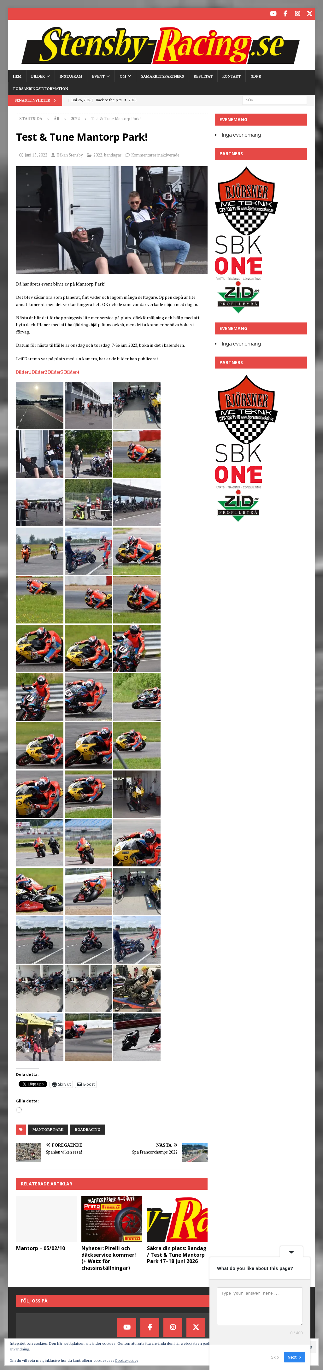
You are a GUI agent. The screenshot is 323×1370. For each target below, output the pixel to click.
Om (123, 75)
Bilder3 (55, 371)
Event (98, 75)
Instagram (71, 75)
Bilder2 (39, 371)
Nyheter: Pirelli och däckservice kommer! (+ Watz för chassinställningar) (108, 1257)
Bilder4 (71, 371)
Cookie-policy (126, 1360)
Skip (275, 1357)
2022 (97, 154)
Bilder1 (23, 371)
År (56, 118)
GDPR (255, 75)
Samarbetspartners (162, 75)
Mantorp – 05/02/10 (40, 1247)
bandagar (112, 154)
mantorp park (47, 1128)
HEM (17, 75)
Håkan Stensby (69, 154)
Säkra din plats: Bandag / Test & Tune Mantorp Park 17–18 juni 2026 (177, 1254)
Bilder (38, 75)
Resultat (203, 75)
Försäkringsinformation (40, 87)
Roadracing (87, 1128)
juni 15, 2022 (36, 154)
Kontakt (231, 75)
